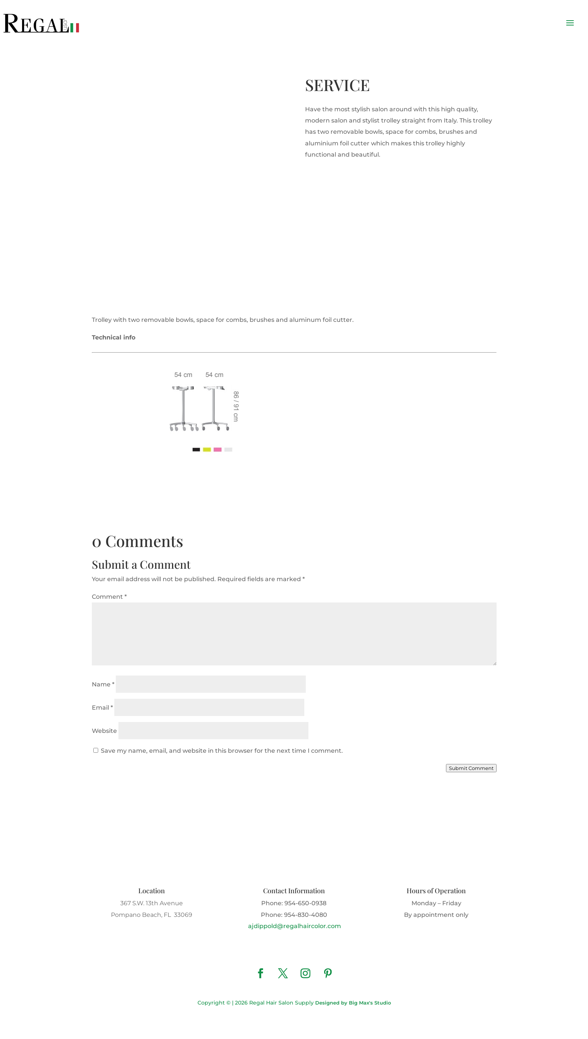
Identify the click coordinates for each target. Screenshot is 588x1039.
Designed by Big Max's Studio (353, 1003)
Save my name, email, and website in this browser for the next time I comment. (222, 750)
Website (104, 730)
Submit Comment (471, 768)
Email (102, 707)
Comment (109, 596)
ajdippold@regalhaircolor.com (294, 926)
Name (103, 684)
